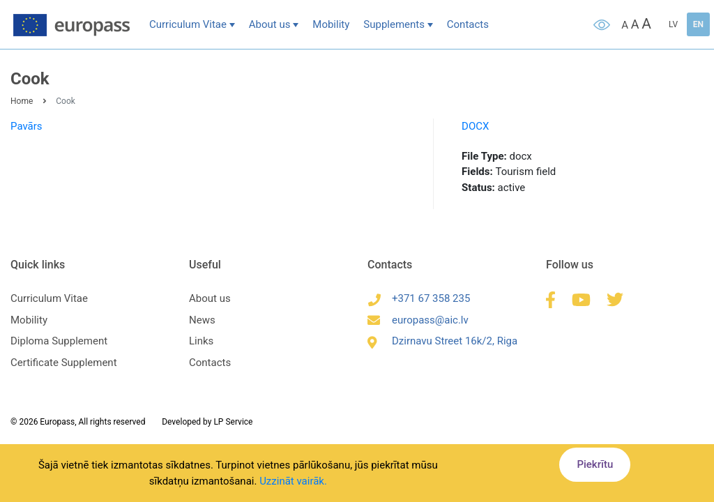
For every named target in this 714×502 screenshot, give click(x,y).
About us (270, 24)
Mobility (330, 24)
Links (201, 341)
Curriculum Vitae (188, 24)
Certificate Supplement (63, 362)
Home (21, 101)
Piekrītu (595, 464)
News (202, 320)
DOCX (475, 126)
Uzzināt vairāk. (293, 481)
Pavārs (26, 126)
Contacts (468, 24)
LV (673, 24)
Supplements (394, 24)
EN (698, 24)
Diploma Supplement (58, 341)
